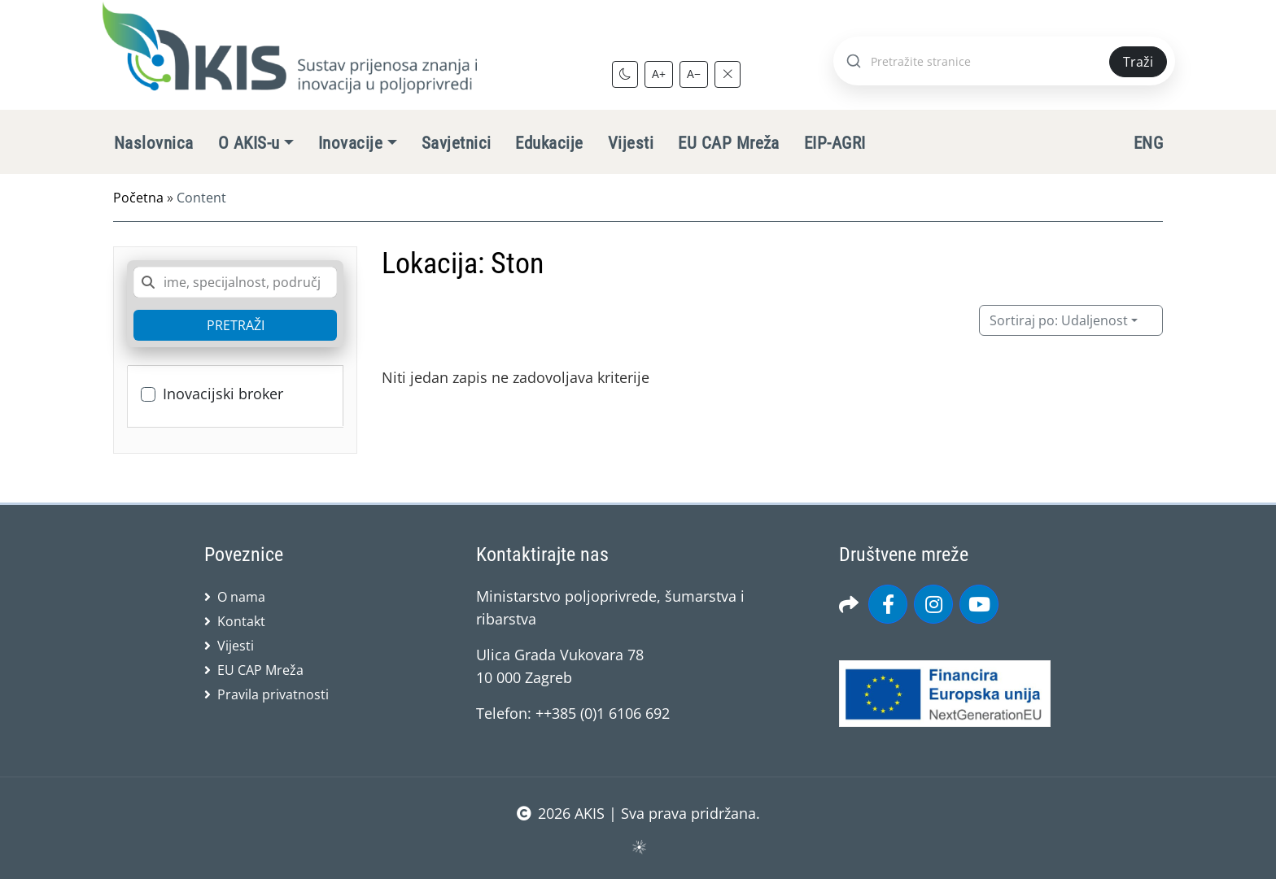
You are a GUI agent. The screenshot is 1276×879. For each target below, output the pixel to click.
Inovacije (350, 143)
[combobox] (235, 282)
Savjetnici (457, 143)
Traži (1138, 62)
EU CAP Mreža (729, 143)
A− (694, 73)
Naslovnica (154, 143)
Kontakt (241, 621)
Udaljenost (1059, 320)
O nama (241, 597)
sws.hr (638, 846)
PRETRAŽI (235, 325)
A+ (659, 73)
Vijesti (630, 143)
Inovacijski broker (223, 393)
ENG (1148, 143)
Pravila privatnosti (273, 694)
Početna (138, 198)
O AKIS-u (249, 143)
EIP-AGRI (835, 143)
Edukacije (549, 143)
